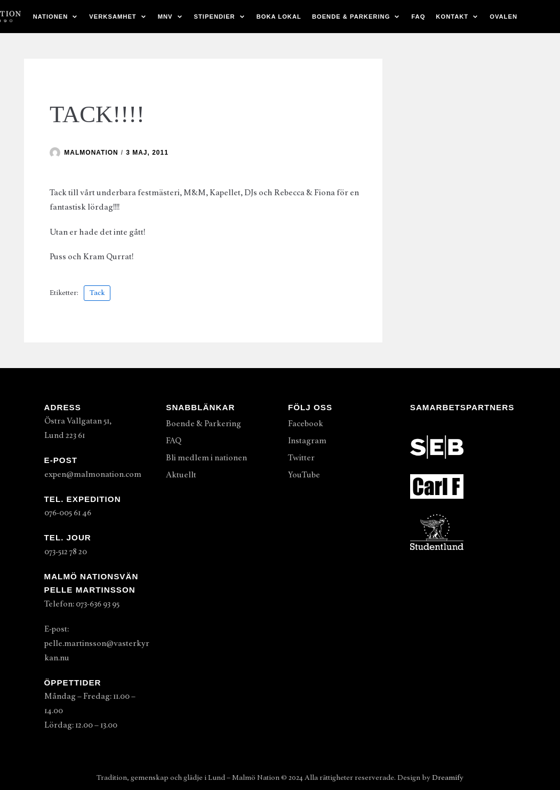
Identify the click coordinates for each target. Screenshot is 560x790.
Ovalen (503, 16)
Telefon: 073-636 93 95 (81, 604)
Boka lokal (279, 16)
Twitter (301, 457)
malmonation (91, 152)
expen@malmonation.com (92, 474)
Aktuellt (181, 475)
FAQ (418, 16)
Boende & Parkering (203, 423)
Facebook (305, 423)
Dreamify (447, 777)
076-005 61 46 (67, 512)
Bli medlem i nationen (206, 457)
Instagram (307, 440)
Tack (97, 293)
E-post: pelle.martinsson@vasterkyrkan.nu (96, 643)
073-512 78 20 (65, 551)
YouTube (304, 475)
